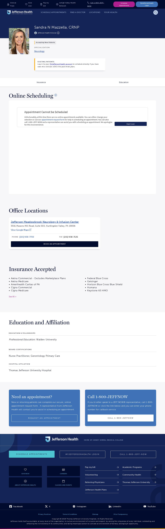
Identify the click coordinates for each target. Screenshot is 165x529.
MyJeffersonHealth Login (146, 4)
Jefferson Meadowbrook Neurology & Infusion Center (45, 221)
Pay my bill (46, 4)
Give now (30, 4)
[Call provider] (121, 418)
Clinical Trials (13, 4)
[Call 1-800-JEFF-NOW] (133, 454)
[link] (39, 51)
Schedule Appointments (124, 4)
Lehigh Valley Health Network (67, 4)
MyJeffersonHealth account (61, 64)
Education (142, 84)
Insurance (59, 84)
